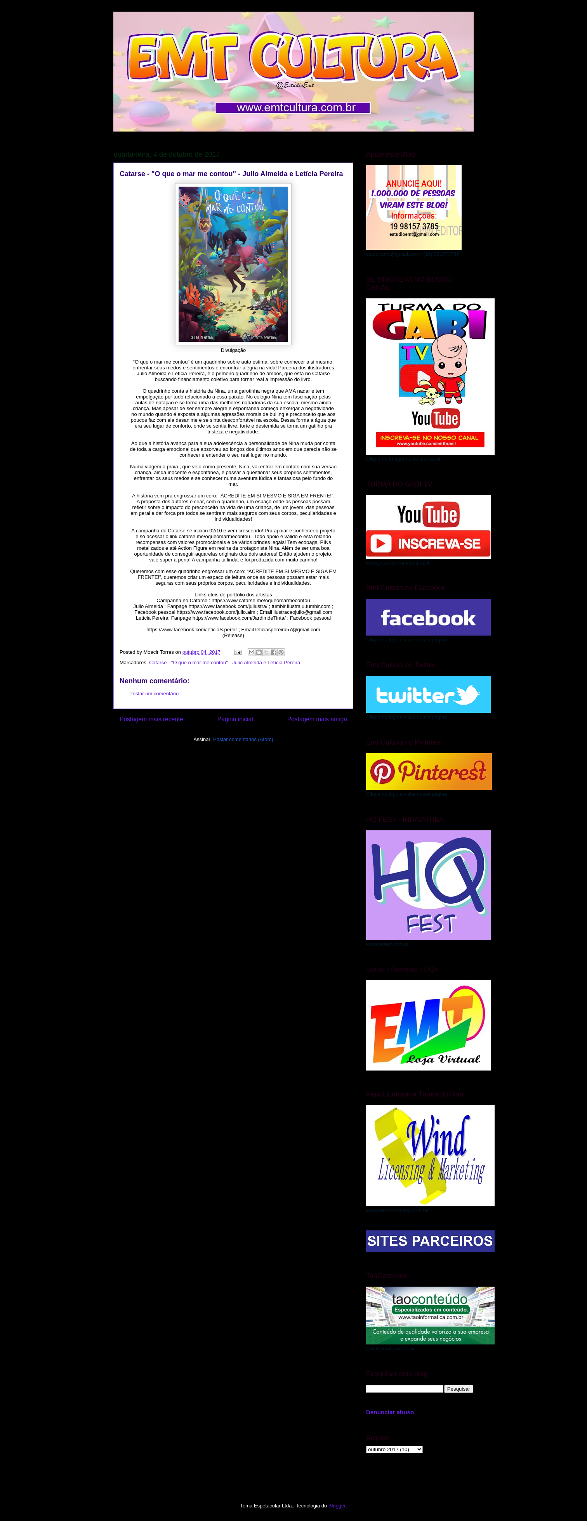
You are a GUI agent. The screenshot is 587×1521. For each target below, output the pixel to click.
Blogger (337, 1506)
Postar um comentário (154, 693)
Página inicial (235, 719)
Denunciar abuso (390, 1412)
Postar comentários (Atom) (243, 739)
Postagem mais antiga (317, 719)
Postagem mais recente (151, 719)
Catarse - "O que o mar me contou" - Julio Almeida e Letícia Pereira (224, 662)
